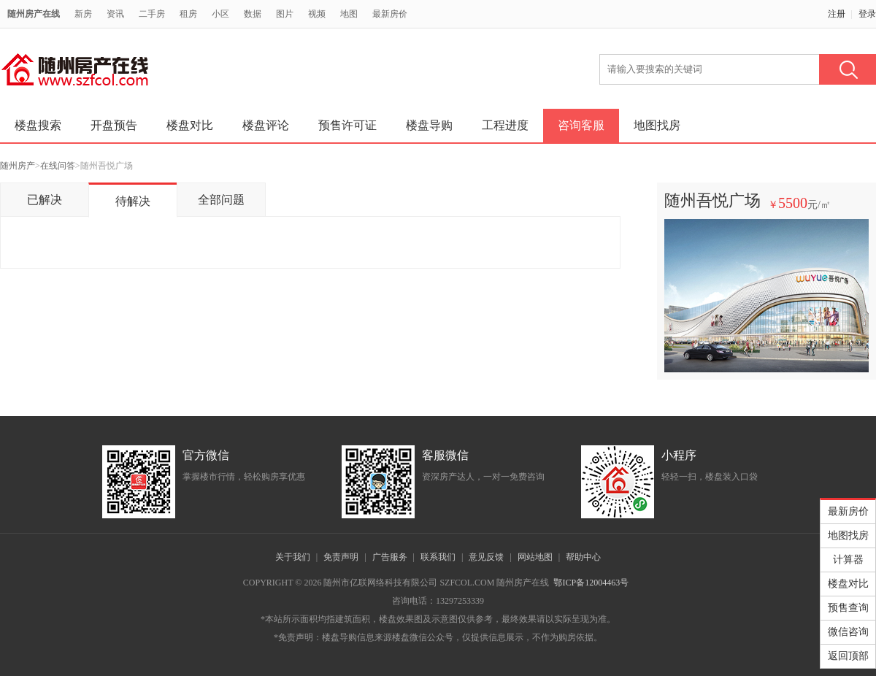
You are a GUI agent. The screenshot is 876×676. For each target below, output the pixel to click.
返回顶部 (848, 655)
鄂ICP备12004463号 (591, 582)
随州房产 (17, 166)
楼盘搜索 (38, 125)
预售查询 (848, 607)
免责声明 (340, 557)
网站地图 (535, 557)
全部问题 (221, 199)
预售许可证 (347, 125)
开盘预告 (114, 125)
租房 (188, 14)
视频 (317, 14)
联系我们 (438, 557)
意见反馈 (486, 557)
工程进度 (505, 125)
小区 (220, 14)
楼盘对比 (189, 125)
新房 (83, 14)
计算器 (848, 559)
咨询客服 (581, 125)
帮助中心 (583, 557)
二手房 (152, 14)
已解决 (44, 199)
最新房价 (389, 14)
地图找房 (657, 125)
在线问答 (57, 166)
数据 (252, 14)
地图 (349, 14)
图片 (284, 14)
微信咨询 (848, 631)
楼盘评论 (265, 125)
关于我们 (292, 557)
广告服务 (389, 557)
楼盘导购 (429, 125)
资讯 (115, 14)
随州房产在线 (33, 14)
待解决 (132, 201)
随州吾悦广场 (712, 200)
